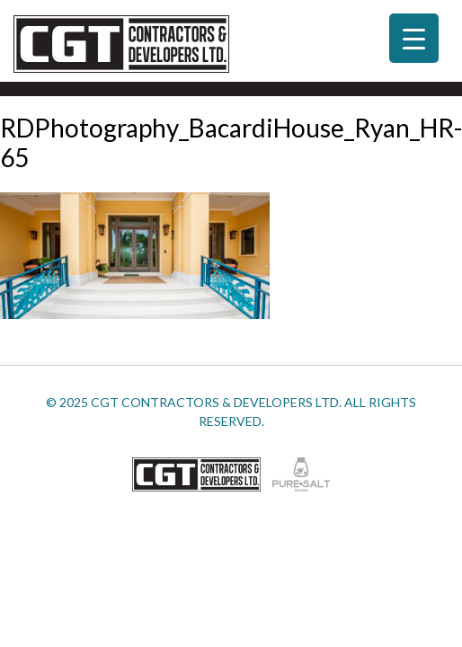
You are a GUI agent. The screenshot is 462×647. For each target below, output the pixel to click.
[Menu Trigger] (414, 38)
